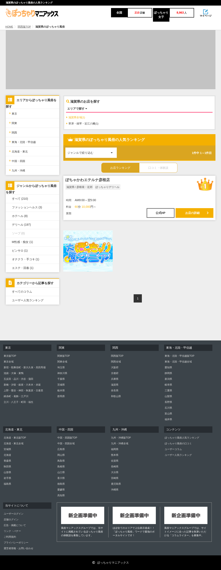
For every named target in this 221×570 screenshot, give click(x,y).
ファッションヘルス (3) (27, 207)
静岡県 (168, 373)
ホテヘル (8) (20, 216)
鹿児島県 (116, 483)
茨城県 (61, 384)
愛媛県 (61, 489)
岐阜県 (168, 384)
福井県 (168, 419)
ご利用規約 (10, 536)
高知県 (61, 495)
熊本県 (114, 455)
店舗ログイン (11, 519)
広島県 (61, 449)
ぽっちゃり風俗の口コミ (178, 443)
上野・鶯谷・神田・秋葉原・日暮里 (23, 390)
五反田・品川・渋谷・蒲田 (18, 379)
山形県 (7, 472)
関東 (13, 123)
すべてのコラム (22, 291)
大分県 (114, 472)
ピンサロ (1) (20, 250)
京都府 (114, 373)
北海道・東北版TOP (15, 437)
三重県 (168, 390)
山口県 (61, 472)
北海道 (7, 455)
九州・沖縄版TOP (121, 437)
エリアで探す (77, 108)
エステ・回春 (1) (23, 268)
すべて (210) (20, 198)
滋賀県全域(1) (75, 117)
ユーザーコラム (173, 449)
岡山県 (61, 455)
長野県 (168, 402)
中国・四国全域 (66, 443)
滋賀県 (114, 384)
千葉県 (61, 379)
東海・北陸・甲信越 (22, 142)
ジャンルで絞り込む (92, 151)
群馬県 (61, 396)
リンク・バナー (12, 531)
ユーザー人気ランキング (28, 300)
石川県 (168, 407)
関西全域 (116, 361)
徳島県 (61, 483)
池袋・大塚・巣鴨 (13, 373)
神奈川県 (62, 373)
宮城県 (7, 449)
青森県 (7, 460)
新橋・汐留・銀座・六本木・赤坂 (22, 384)
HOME (9, 26)
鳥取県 (61, 460)
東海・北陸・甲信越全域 (178, 361)
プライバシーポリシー (16, 542)
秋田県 (7, 466)
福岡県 (114, 449)
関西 (13, 132)
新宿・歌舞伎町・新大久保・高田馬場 (25, 367)
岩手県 (7, 478)
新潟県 (168, 379)
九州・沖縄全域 (119, 443)
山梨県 (168, 396)
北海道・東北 (18, 151)
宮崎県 (114, 478)
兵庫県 (114, 379)
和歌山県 (116, 396)
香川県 (61, 478)
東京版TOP (10, 355)
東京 (13, 113)
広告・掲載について (15, 525)
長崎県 (114, 466)
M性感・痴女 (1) (22, 242)
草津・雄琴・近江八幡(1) (82, 123)
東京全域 (9, 361)
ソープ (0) (18, 233)
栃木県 (61, 390)
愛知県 (168, 367)
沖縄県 (114, 489)
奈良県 (114, 390)
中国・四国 (17, 160)
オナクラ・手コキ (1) (25, 259)
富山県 (168, 413)
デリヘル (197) (21, 224)
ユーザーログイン (13, 513)
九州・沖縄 (17, 170)
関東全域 (62, 361)
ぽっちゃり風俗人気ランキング (182, 437)
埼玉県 (61, 367)
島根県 (61, 466)
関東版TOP (63, 355)
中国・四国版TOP (67, 437)
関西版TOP (24, 26)
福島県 (7, 483)
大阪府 (114, 367)
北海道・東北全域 (13, 443)
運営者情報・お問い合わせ (18, 548)
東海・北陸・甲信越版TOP (179, 355)
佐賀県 (114, 460)
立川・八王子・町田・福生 (18, 402)
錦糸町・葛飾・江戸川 (16, 396)
